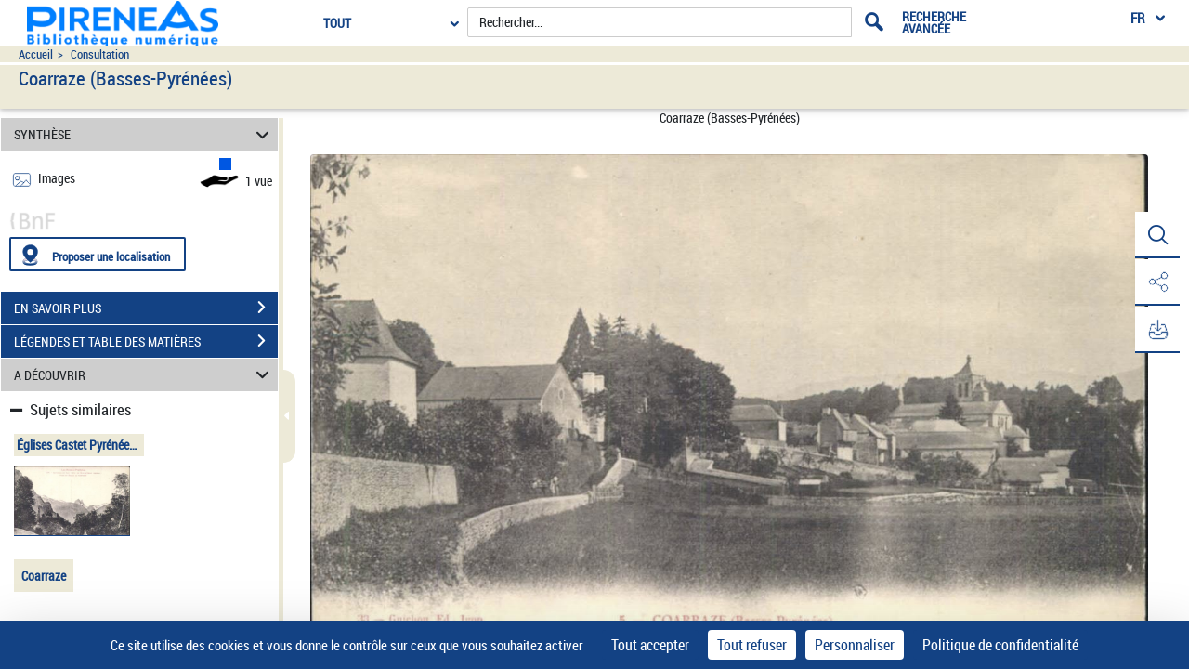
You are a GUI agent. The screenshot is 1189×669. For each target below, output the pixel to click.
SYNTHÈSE (144, 134)
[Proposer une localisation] (97, 254)
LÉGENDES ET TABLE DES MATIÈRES (146, 341)
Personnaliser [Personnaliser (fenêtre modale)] (855, 645)
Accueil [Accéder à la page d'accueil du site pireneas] (36, 54)
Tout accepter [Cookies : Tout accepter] (650, 645)
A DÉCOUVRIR (144, 375)
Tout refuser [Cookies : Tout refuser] (752, 645)
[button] (1156, 235)
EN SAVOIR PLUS (146, 308)
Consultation (100, 54)
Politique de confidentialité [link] (1000, 645)
